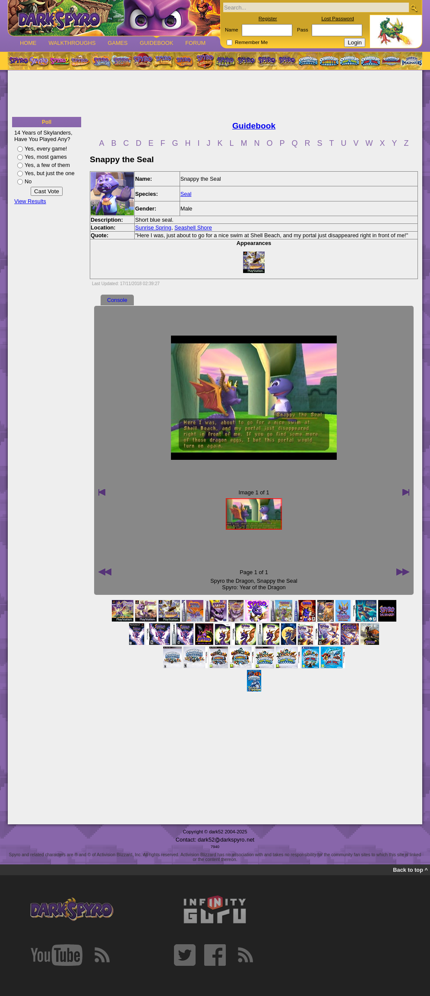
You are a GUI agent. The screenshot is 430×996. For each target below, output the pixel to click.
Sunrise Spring (153, 227)
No (28, 181)
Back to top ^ (410, 870)
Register (268, 18)
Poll (46, 122)
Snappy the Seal (277, 581)
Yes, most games (46, 157)
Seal (186, 194)
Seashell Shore (193, 227)
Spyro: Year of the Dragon (253, 587)
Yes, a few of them (47, 165)
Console (117, 300)
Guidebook (157, 43)
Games (117, 43)
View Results (30, 201)
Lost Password (337, 18)
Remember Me (251, 42)
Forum (195, 43)
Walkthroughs (71, 43)
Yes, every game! (46, 148)
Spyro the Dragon (231, 581)
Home (28, 43)
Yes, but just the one (50, 173)
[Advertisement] (215, 94)
